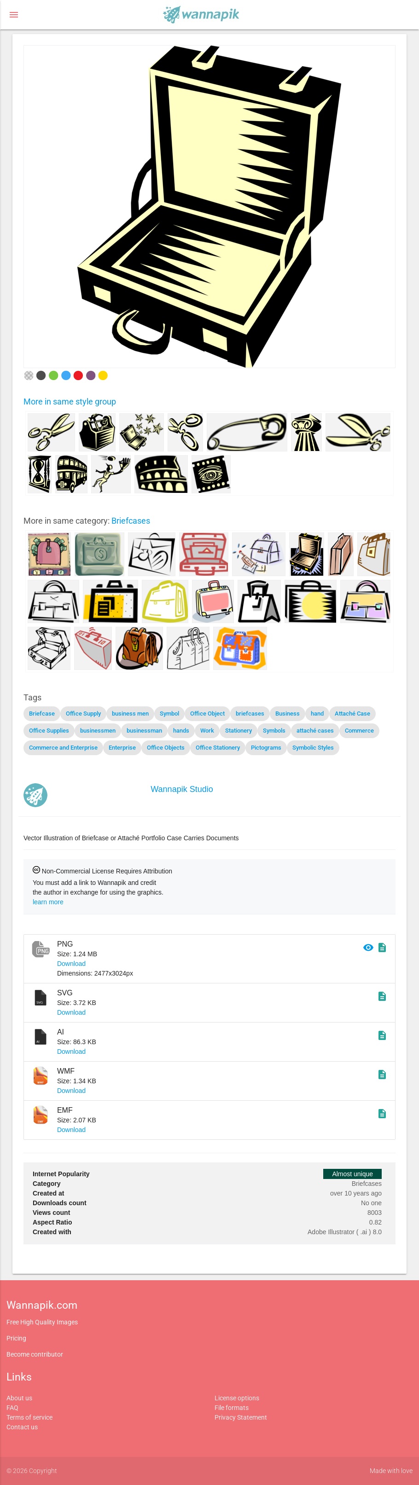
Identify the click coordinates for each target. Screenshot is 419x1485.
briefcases (250, 713)
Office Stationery (218, 747)
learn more (48, 902)
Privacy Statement (241, 1417)
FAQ (12, 1407)
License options (237, 1398)
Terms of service (29, 1417)
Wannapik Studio (182, 789)
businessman (144, 730)
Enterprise (122, 747)
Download (71, 963)
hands (181, 730)
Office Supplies (49, 730)
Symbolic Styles (313, 747)
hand (317, 713)
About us (19, 1398)
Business (287, 713)
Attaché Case (352, 713)
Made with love (391, 1470)
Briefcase (42, 713)
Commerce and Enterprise (63, 747)
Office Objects (166, 747)
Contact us (22, 1427)
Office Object (207, 713)
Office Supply (83, 713)
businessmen (98, 730)
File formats (232, 1407)
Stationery (238, 730)
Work (207, 730)
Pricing (16, 1338)
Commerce (359, 730)
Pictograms (266, 747)
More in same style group (69, 401)
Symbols (274, 730)
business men (130, 713)
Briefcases (130, 521)
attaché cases (315, 730)
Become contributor (34, 1354)
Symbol (169, 713)
